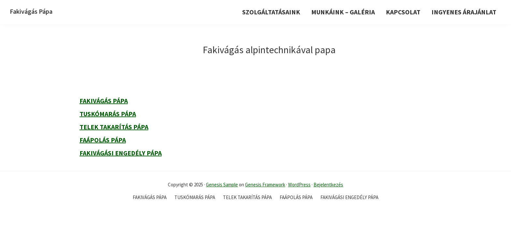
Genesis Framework (265, 184)
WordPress (299, 184)
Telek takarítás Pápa (114, 127)
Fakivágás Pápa (31, 11)
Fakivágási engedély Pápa (121, 153)
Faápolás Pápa (103, 140)
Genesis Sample (222, 184)
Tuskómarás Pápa (108, 114)
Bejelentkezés (328, 184)
